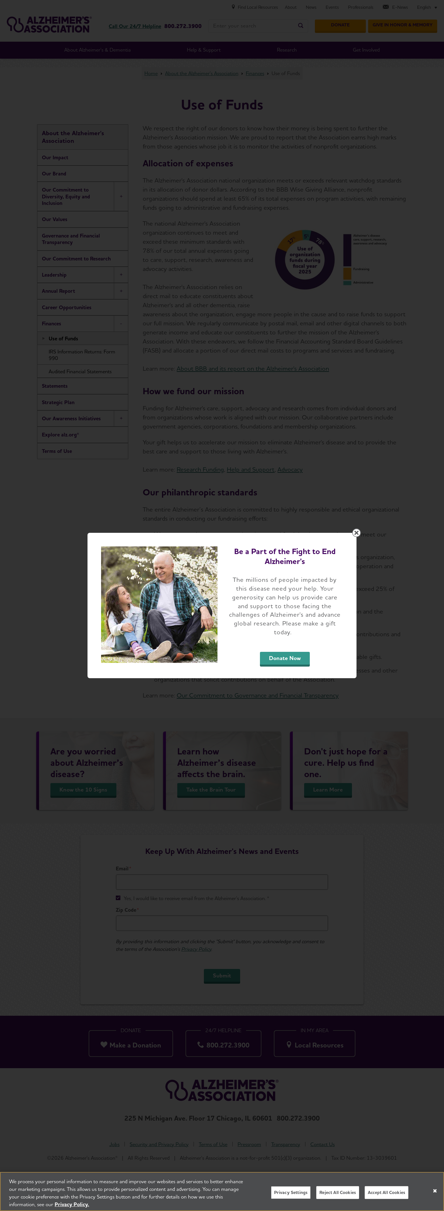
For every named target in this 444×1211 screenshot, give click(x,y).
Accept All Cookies (386, 1194)
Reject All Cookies (337, 1194)
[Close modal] (356, 533)
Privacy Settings (291, 1194)
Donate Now (285, 658)
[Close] (435, 1192)
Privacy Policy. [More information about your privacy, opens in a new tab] (72, 1206)
